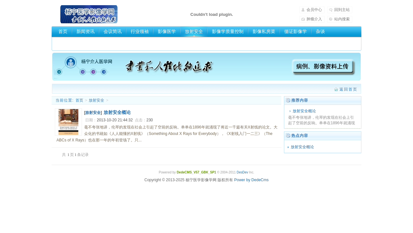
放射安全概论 (304, 111)
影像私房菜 (264, 31)
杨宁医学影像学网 (89, 14)
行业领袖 (140, 31)
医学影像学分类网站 (78, 42)
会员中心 (314, 9)
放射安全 (194, 31)
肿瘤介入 (314, 19)
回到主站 (342, 9)
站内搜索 (342, 19)
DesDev (242, 172)
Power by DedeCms (251, 180)
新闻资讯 (85, 31)
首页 (62, 31)
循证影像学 (295, 31)
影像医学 (167, 31)
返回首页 (348, 89)
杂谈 (320, 31)
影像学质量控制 (228, 31)
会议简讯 (113, 31)
